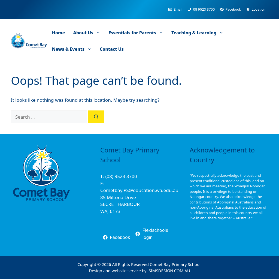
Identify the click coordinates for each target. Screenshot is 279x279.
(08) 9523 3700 (121, 176)
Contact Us (112, 49)
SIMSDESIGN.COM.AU (169, 270)
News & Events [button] (74, 49)
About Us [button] (89, 33)
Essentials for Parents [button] (137, 33)
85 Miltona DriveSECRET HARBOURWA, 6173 (120, 204)
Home (58, 33)
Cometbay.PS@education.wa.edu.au (139, 190)
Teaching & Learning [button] (199, 33)
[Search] (96, 117)
